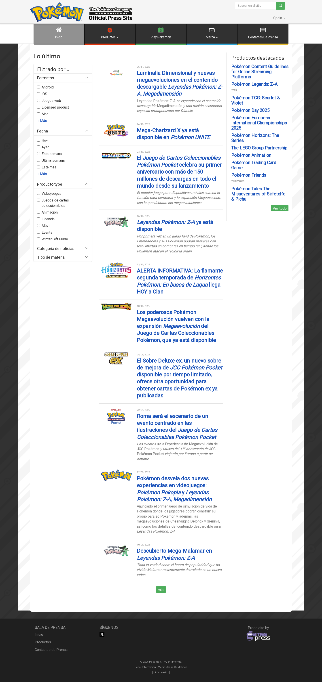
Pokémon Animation (251, 155)
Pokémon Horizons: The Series (255, 138)
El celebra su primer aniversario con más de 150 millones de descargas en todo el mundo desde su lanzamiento (179, 172)
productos (43, 642)
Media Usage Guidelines (172, 667)
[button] (279, 18)
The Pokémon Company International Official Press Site (81, 12)
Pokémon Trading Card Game (253, 165)
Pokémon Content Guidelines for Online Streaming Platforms (259, 72)
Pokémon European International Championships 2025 (259, 123)
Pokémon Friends (248, 175)
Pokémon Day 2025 (250, 110)
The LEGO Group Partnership (259, 148)
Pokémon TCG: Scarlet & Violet (255, 100)
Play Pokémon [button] (161, 31)
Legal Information (145, 667)
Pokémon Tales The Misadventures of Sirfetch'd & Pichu (258, 194)
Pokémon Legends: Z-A (254, 84)
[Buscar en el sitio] (255, 5)
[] (161, 672)
